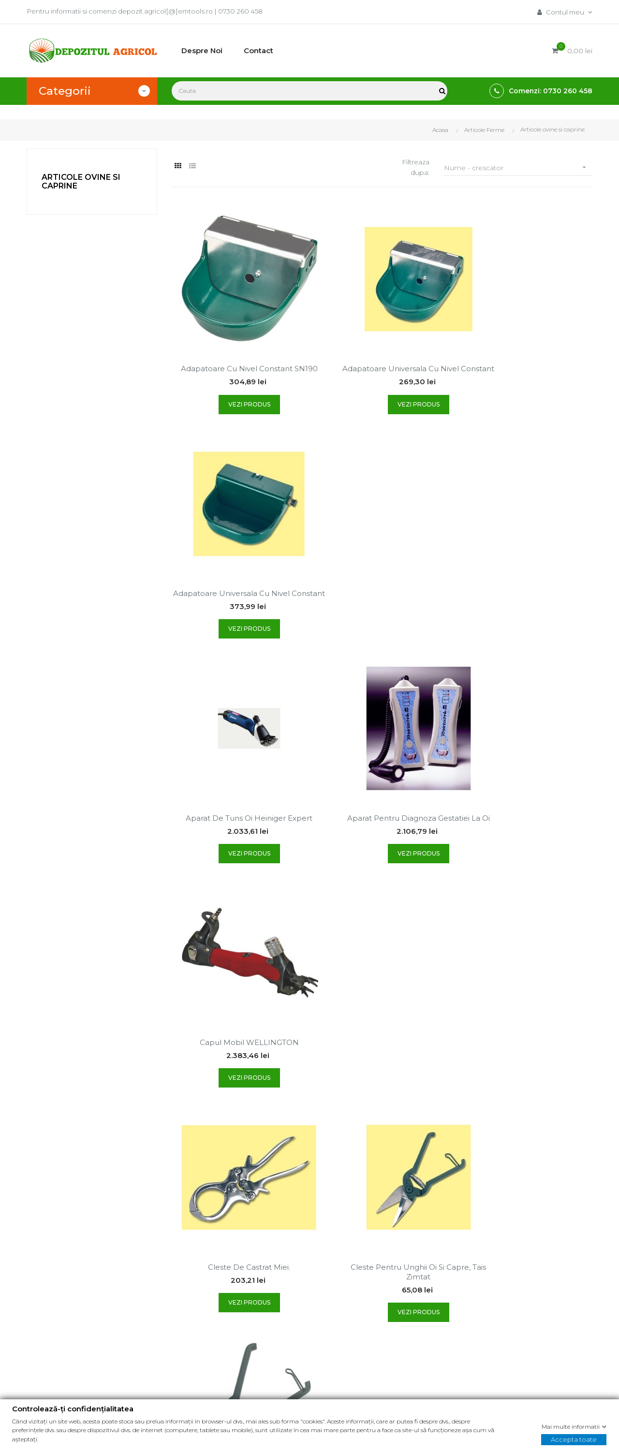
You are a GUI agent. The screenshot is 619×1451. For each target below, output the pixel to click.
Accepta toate (574, 1439)
